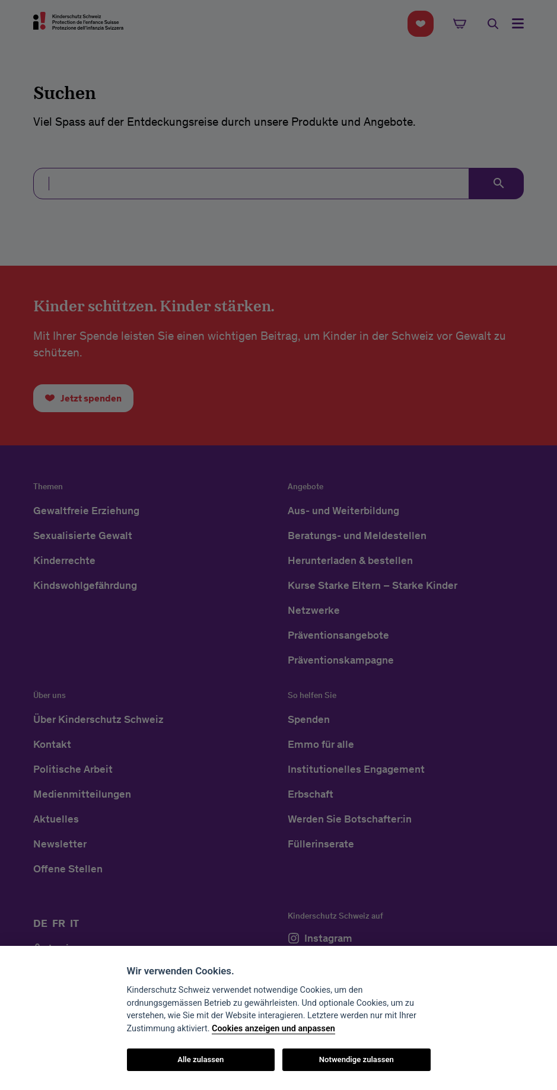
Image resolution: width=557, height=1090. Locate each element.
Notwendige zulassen (356, 1059)
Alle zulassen (200, 1059)
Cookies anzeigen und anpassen (273, 1029)
